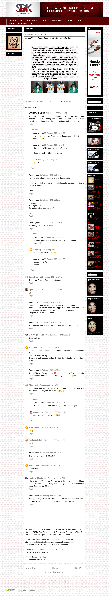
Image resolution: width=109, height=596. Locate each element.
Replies (35, 129)
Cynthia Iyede (35, 290)
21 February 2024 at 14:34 (56, 113)
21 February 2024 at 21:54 (55, 478)
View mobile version (54, 572)
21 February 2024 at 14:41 (50, 175)
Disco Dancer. (35, 277)
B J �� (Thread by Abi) (39, 335)
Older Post (79, 568)
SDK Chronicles (32, 20)
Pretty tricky (34, 465)
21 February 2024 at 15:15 (51, 223)
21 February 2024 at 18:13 (50, 322)
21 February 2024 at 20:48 (55, 160)
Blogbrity (37, 250)
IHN (21, 20)
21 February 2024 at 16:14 (54, 145)
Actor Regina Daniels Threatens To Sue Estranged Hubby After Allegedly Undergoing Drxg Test (94, 255)
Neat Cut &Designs (37, 478)
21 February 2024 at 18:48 (54, 403)
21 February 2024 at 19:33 (52, 250)
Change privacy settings (26, 590)
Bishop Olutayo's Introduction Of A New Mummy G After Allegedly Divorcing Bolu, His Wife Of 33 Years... (94, 207)
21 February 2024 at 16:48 (51, 277)
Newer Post (30, 568)
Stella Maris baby (36, 440)
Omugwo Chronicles (57, 20)
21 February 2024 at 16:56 (51, 290)
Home (55, 568)
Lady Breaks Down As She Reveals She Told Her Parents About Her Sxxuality (94, 264)
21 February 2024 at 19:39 (54, 440)
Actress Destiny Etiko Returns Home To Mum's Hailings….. (97, 227)
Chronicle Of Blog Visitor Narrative (97, 196)
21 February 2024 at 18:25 (60, 335)
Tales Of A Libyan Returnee (18, 23)
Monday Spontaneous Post (97, 179)
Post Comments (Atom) (60, 581)
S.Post (78, 20)
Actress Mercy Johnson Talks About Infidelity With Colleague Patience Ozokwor (94, 245)
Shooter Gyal (38, 412)
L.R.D (44, 20)
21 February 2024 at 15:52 (54, 133)
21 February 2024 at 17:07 (50, 302)
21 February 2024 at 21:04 (50, 465)
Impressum (12, 20)
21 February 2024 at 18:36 (47, 385)
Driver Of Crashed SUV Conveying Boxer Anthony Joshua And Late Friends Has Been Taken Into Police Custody (94, 188)
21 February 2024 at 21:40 (55, 412)
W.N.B (70, 20)
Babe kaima (34, 428)
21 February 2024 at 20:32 (54, 259)
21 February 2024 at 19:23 (49, 428)
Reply (31, 124)
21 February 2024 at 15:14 (50, 200)
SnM (32, 23)
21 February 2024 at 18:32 (50, 370)
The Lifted (33, 347)
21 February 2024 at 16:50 (54, 237)
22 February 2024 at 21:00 (50, 496)
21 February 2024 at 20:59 (50, 453)
